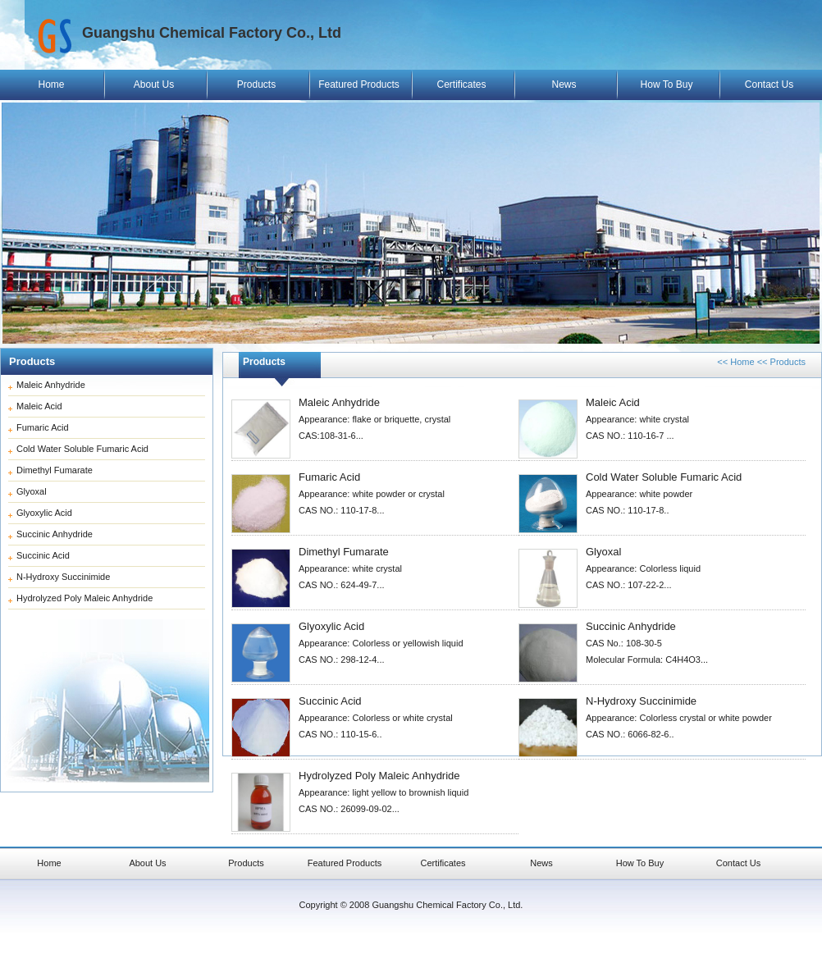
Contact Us (769, 84)
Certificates (461, 84)
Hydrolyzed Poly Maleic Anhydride (84, 598)
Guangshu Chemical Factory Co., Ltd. (447, 905)
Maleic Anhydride (50, 385)
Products (256, 84)
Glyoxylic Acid (44, 513)
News (563, 84)
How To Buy (667, 84)
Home (51, 84)
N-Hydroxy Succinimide (63, 577)
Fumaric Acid (42, 427)
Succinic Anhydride (54, 534)
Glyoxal (31, 491)
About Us (154, 84)
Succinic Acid (43, 555)
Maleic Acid (39, 406)
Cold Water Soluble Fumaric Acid (82, 449)
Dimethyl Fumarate (54, 470)
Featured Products (359, 84)
